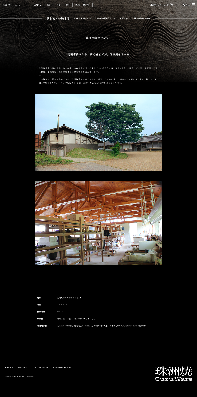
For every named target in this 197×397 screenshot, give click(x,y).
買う (68, 5)
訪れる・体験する (82, 5)
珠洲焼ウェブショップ (159, 5)
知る (49, 5)
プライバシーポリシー (40, 367)
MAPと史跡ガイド (82, 18)
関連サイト (9, 367)
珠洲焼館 (123, 18)
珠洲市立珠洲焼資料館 (105, 18)
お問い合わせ (22, 367)
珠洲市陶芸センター (141, 18)
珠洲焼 (11, 5)
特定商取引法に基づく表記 (62, 367)
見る (58, 5)
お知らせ (37, 5)
